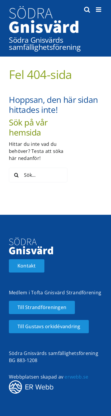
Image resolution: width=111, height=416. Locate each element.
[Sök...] (38, 175)
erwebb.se (76, 377)
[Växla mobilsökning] (87, 9)
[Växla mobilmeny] (99, 9)
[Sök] (16, 175)
